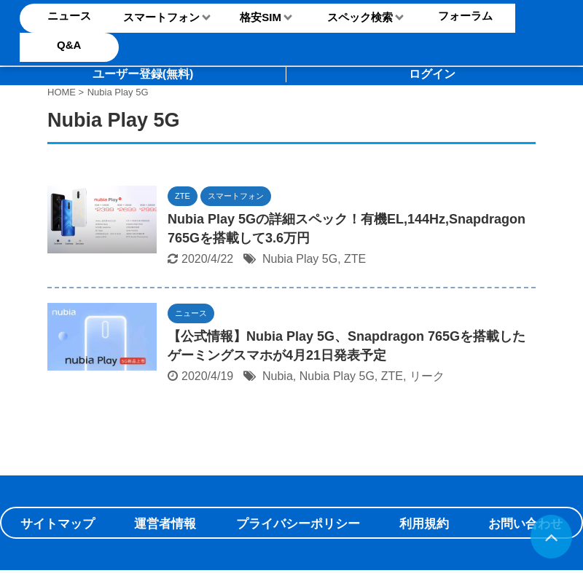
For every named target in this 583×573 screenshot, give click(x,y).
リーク (427, 376)
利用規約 (424, 524)
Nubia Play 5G (299, 259)
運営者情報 (165, 524)
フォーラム (465, 15)
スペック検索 (360, 17)
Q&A (69, 45)
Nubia (277, 376)
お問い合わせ (525, 524)
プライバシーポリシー (298, 524)
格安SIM (260, 17)
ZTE (355, 259)
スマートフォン (161, 17)
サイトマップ (57, 524)
